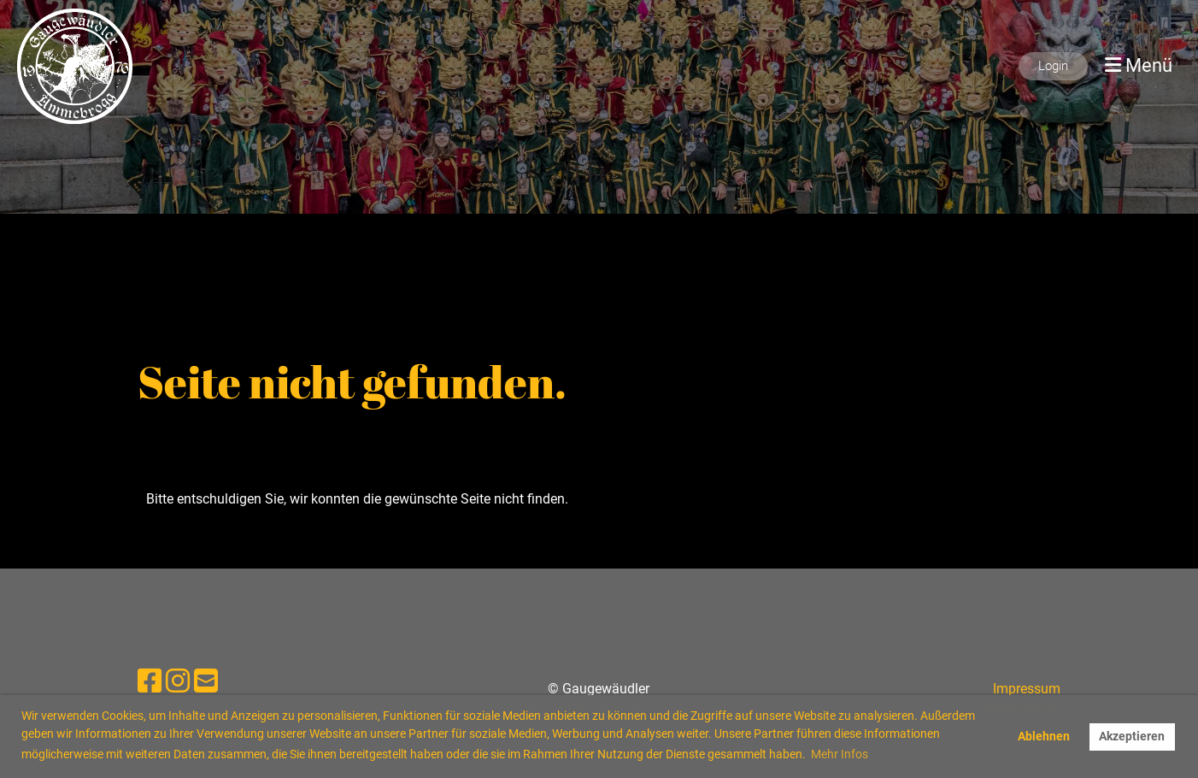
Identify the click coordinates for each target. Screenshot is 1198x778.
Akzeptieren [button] (1132, 736)
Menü (1138, 65)
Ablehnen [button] (1044, 736)
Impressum (1026, 689)
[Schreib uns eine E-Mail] (206, 681)
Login (1053, 66)
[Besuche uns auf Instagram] (178, 681)
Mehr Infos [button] (839, 754)
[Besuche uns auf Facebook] (149, 681)
